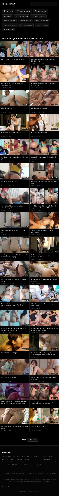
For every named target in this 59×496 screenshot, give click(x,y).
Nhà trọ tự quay (33, 462)
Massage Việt (44, 462)
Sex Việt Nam (21, 456)
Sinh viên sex (37, 459)
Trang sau (32, 440)
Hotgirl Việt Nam (47, 456)
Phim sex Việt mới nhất (8, 456)
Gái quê (14, 464)
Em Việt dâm (5, 459)
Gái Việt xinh (37, 456)
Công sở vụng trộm (21, 462)
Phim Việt (29, 456)
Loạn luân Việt (23, 465)
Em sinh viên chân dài (8, 462)
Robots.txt (10, 487)
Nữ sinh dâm (46, 459)
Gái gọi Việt (52, 462)
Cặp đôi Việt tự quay (17, 459)
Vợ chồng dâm (6, 465)
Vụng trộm (32, 465)
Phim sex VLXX (9, 4)
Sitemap (4, 487)
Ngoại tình (39, 465)
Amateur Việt (28, 459)
